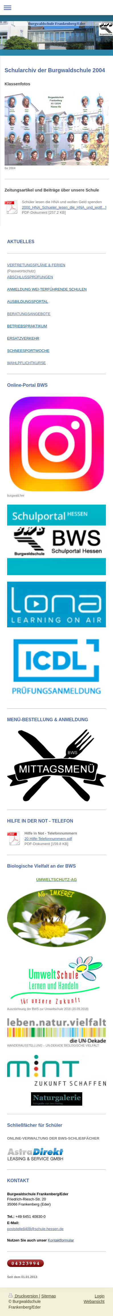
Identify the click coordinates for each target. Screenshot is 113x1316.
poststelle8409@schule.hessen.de (35, 1229)
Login (99, 1296)
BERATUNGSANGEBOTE (28, 314)
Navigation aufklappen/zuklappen (56, 7)
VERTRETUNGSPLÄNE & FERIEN (36, 265)
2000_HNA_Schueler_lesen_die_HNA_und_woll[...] (64, 207)
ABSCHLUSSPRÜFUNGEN (30, 277)
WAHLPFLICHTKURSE (26, 363)
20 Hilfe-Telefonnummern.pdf (48, 839)
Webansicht (94, 1301)
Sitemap (48, 1296)
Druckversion (24, 1296)
